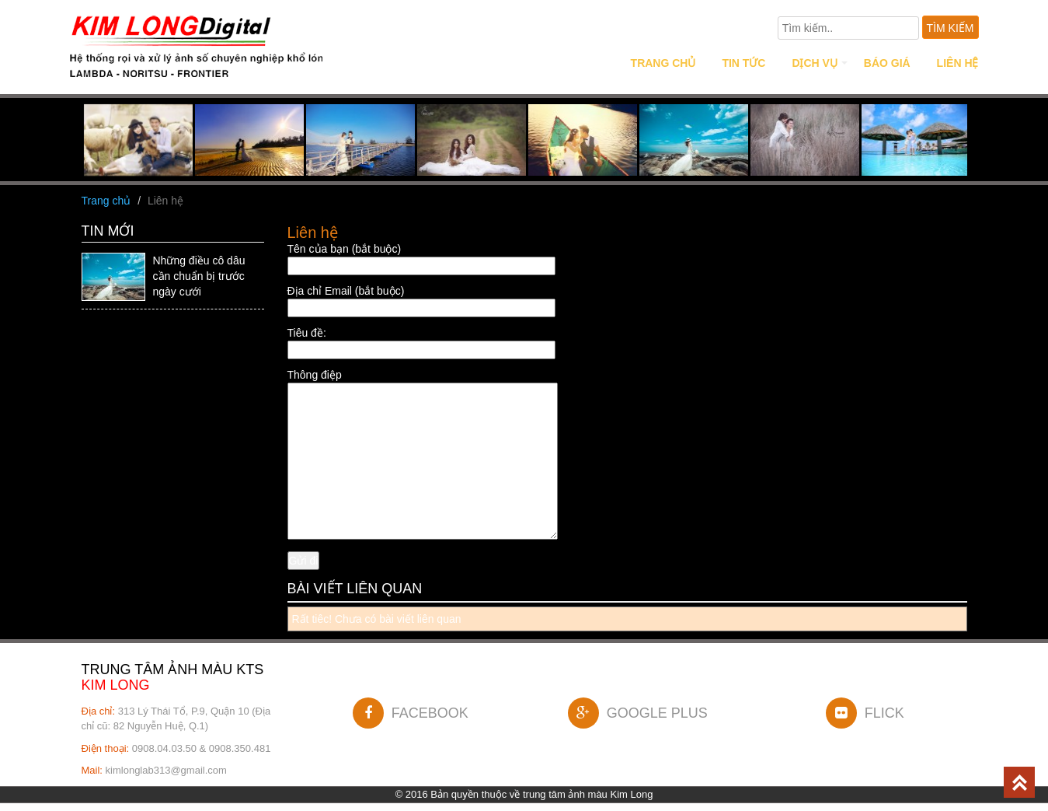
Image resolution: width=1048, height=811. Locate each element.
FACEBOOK (410, 713)
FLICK (865, 713)
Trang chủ (663, 63)
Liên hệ (958, 63)
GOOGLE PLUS (638, 713)
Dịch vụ (814, 63)
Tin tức (743, 63)
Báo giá (887, 63)
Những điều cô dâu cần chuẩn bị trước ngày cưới (199, 276)
